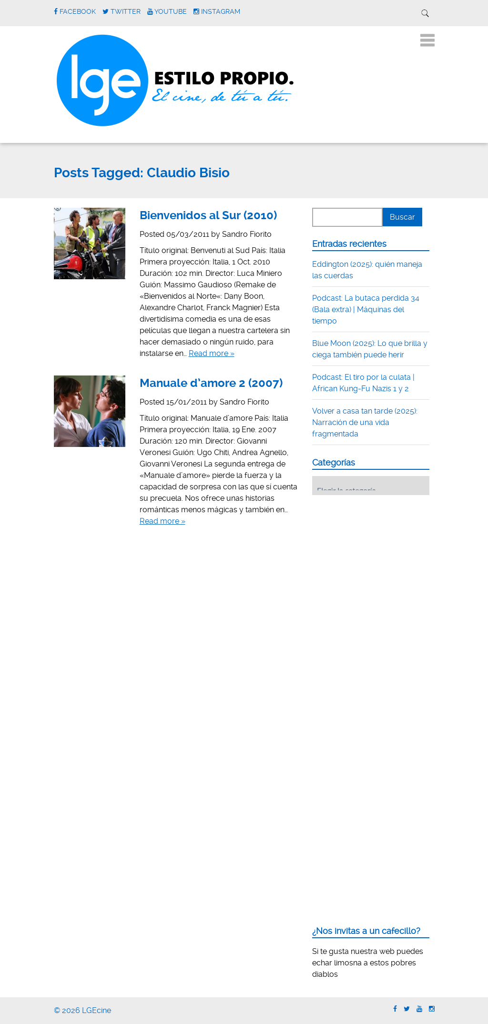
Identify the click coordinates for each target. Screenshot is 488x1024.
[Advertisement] (383, 561)
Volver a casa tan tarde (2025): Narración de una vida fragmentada (364, 422)
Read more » (211, 353)
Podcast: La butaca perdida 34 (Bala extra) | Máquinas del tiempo (365, 309)
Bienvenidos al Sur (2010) (208, 215)
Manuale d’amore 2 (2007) (211, 383)
